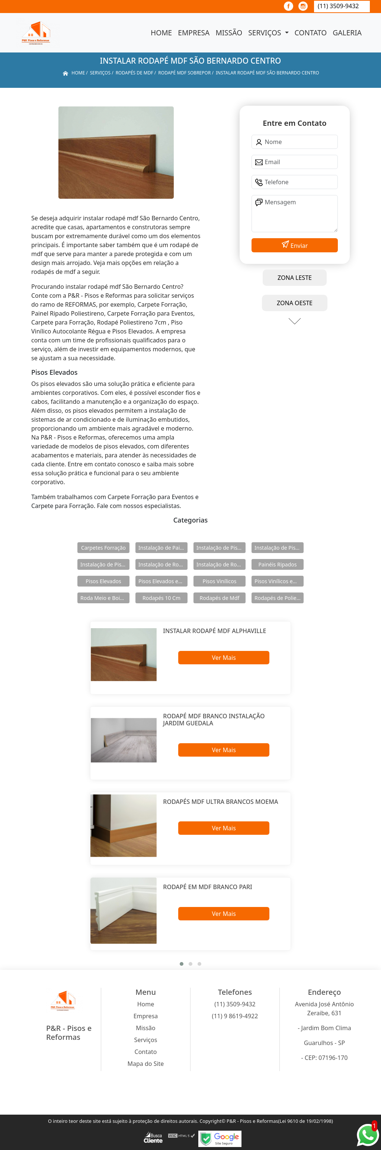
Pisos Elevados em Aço (163, 581)
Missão (228, 33)
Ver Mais (224, 658)
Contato (311, 33)
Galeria (347, 33)
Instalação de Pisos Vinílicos (104, 564)
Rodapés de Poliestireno (279, 597)
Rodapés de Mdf (220, 597)
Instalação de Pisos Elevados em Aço (279, 547)
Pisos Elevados (103, 581)
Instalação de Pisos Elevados (221, 547)
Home (161, 33)
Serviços (265, 33)
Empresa (193, 33)
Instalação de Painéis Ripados (163, 547)
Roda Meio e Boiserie (104, 597)
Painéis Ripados (277, 564)
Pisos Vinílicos (220, 581)
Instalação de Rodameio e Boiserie (163, 564)
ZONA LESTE (295, 278)
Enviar (298, 246)
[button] (181, 964)
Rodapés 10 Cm (161, 597)
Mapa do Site (146, 1064)
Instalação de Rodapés (221, 564)
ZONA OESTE (295, 303)
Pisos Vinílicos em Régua (279, 581)
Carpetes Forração (103, 547)
